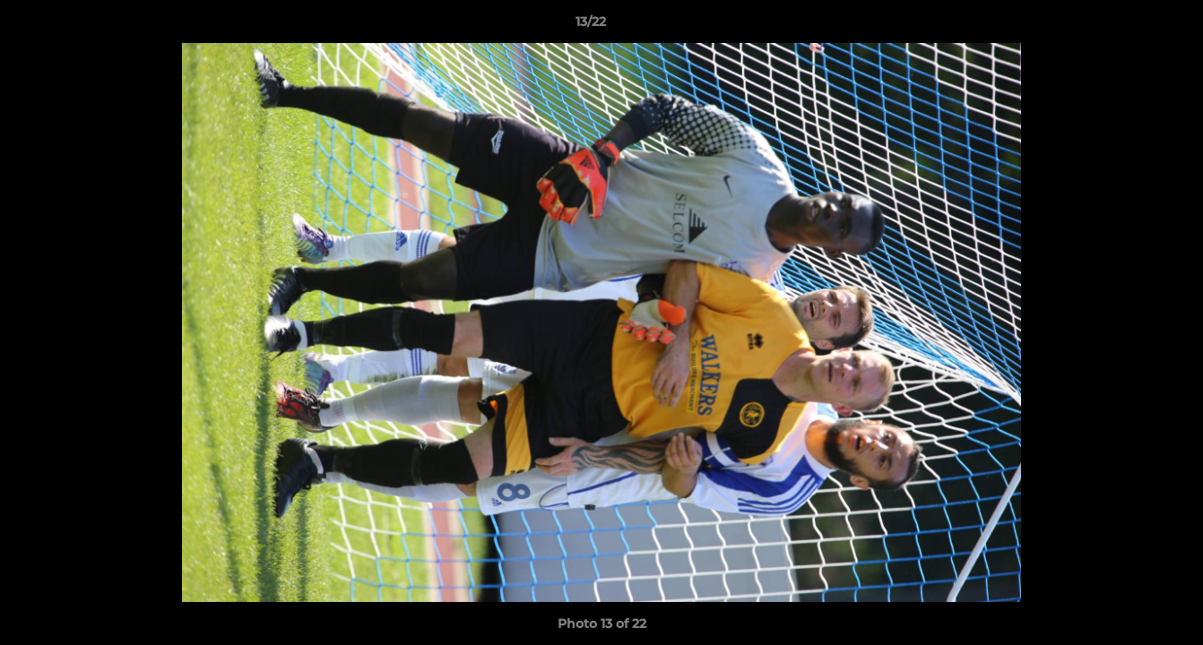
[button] (1127, 26)
